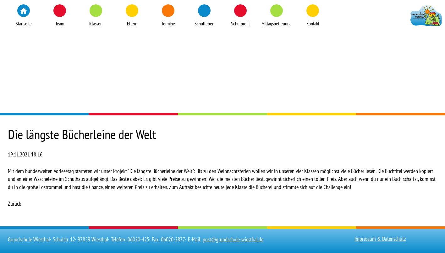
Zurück (14, 203)
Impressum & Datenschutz (380, 238)
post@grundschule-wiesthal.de (233, 239)
